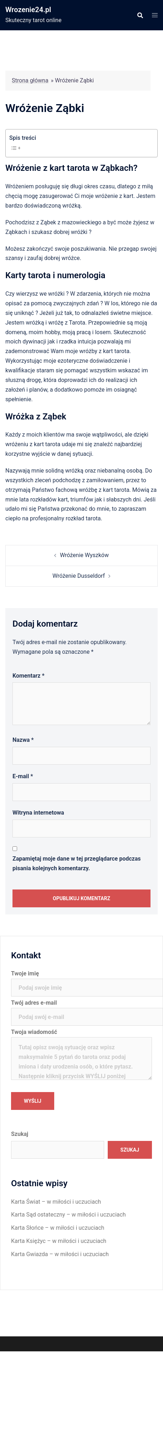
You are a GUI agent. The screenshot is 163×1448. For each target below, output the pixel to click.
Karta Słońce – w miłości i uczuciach (57, 1227)
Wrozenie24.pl (28, 9)
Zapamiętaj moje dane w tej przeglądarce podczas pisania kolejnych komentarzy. (76, 863)
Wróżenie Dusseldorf (78, 575)
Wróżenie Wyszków (84, 555)
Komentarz (28, 675)
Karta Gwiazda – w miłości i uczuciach (60, 1254)
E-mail (22, 776)
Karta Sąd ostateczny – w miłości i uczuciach (68, 1214)
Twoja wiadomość (81, 1055)
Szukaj (19, 1134)
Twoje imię (81, 980)
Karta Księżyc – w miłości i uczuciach (58, 1241)
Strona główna (30, 80)
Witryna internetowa (38, 812)
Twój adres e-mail (81, 1009)
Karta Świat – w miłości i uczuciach (56, 1201)
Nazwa (23, 739)
